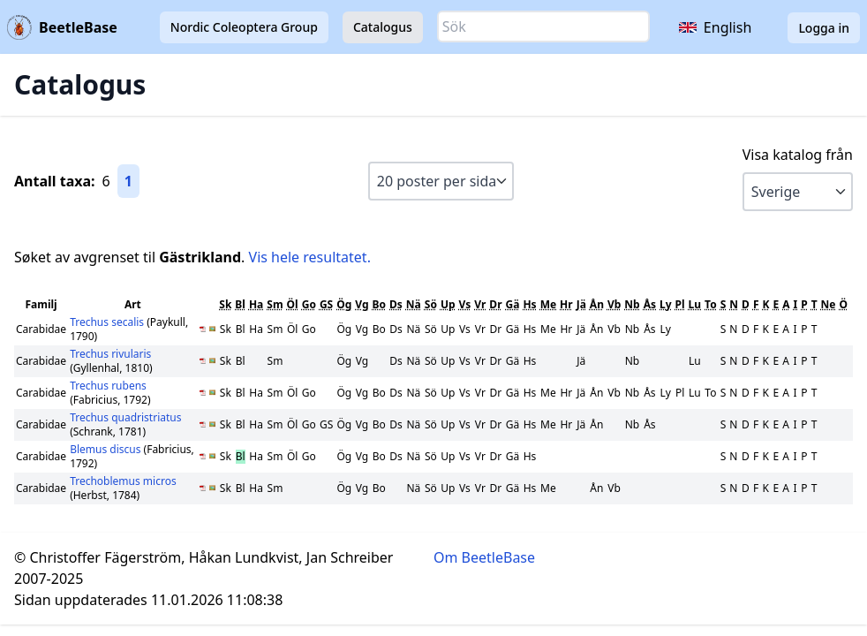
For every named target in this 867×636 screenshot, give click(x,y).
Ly (666, 304)
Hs (529, 304)
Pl (680, 304)
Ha (256, 304)
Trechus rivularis (110, 353)
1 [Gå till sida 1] (128, 181)
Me (548, 304)
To (711, 304)
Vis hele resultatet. (310, 257)
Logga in (823, 27)
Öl (292, 304)
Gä (513, 304)
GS (326, 304)
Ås (650, 304)
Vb (614, 304)
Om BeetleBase (484, 557)
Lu (695, 304)
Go (309, 304)
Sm (275, 304)
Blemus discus (106, 449)
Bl (240, 304)
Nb (631, 304)
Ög (343, 304)
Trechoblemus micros (123, 480)
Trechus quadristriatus (125, 417)
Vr (480, 304)
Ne (828, 304)
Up (448, 304)
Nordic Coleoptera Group (244, 27)
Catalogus (382, 27)
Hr (566, 304)
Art (132, 304)
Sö (431, 304)
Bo (379, 304)
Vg (361, 304)
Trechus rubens (108, 385)
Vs (465, 304)
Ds (396, 304)
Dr (495, 304)
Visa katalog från (798, 154)
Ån (597, 304)
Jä (581, 304)
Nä (413, 304)
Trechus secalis (108, 321)
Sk (225, 304)
